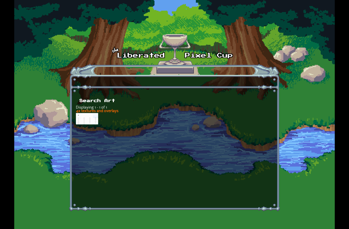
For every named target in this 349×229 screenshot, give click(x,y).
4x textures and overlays (97, 111)
